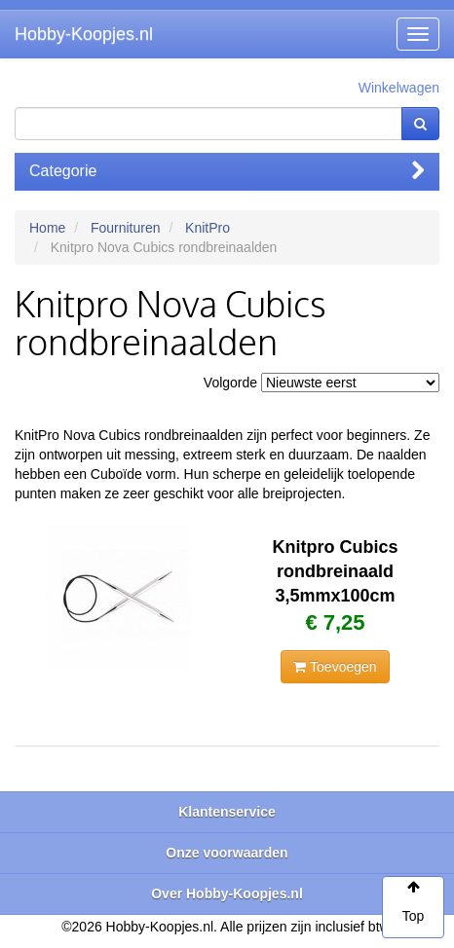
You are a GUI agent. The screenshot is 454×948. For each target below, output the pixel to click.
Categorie (227, 171)
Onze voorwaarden (226, 852)
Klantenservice (227, 812)
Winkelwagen (399, 87)
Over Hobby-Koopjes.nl (227, 893)
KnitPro (207, 228)
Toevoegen (334, 667)
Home (47, 228)
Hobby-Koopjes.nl (84, 34)
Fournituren (126, 228)
